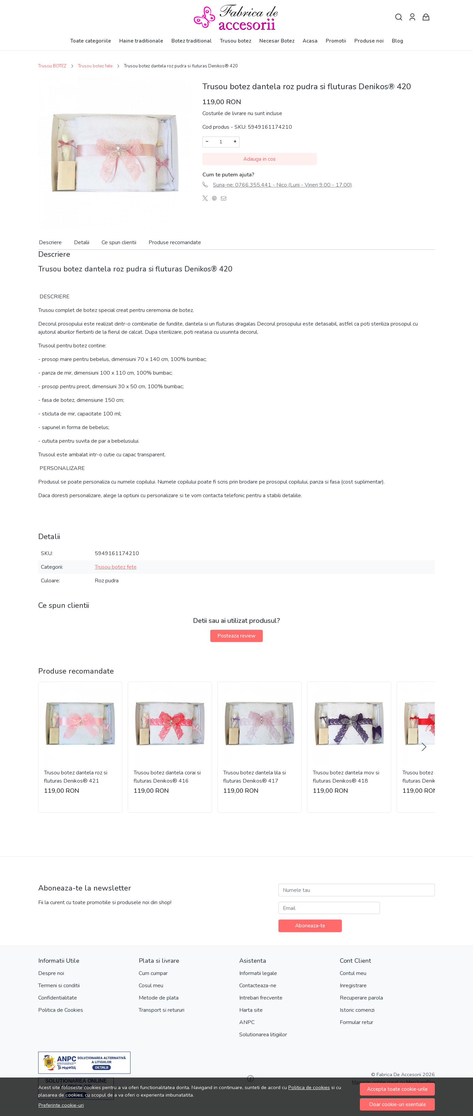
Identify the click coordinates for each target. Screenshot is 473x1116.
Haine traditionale (141, 40)
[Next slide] (423, 746)
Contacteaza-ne (257, 985)
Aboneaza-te (310, 925)
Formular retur (356, 1022)
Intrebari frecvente (261, 998)
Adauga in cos (259, 159)
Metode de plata (159, 998)
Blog (397, 40)
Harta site (251, 1010)
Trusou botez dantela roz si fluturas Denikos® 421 (75, 777)
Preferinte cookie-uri (61, 1105)
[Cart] (426, 17)
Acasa (310, 40)
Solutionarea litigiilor (263, 1034)
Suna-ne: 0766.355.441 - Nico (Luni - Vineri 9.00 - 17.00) (282, 185)
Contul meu (353, 973)
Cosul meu (151, 985)
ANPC (247, 1022)
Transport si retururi (161, 1010)
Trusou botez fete (95, 66)
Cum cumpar (153, 973)
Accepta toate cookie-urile (397, 1089)
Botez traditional (191, 40)
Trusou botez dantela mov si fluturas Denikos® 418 (346, 777)
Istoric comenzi (357, 1010)
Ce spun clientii (119, 242)
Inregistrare (353, 985)
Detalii (81, 242)
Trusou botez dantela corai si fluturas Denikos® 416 (167, 777)
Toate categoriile (90, 40)
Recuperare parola (361, 998)
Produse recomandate (175, 242)
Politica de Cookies (60, 1010)
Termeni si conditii (59, 985)
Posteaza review (236, 635)
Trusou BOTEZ (52, 66)
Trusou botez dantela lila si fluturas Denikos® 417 (254, 777)
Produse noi (369, 40)
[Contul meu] (412, 17)
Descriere (50, 242)
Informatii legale (258, 973)
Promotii (336, 40)
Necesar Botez (276, 40)
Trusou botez (235, 40)
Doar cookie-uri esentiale (397, 1104)
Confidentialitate (57, 998)
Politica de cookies (309, 1087)
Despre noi (51, 973)
